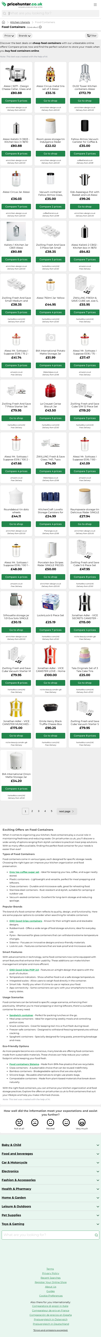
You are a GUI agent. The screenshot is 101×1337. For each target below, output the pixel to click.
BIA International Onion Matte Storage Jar (16, 776)
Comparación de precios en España (51, 1315)
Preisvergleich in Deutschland (51, 1323)
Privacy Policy (50, 1273)
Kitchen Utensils (20, 22)
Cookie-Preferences (51, 1295)
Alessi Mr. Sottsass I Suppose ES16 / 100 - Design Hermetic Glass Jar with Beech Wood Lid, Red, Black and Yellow (85, 458)
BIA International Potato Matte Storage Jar (50, 352)
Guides (50, 1291)
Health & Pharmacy (16, 1188)
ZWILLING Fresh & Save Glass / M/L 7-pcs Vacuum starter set (50, 458)
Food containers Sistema (24, 1064)
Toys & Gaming (13, 1224)
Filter (92, 35)
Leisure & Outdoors (16, 1206)
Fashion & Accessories (19, 1180)
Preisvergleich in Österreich (50, 1319)
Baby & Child (11, 1145)
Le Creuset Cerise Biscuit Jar (50, 405)
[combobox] (53, 13)
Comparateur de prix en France (50, 1310)
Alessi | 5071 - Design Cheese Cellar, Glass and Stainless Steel (16, 88)
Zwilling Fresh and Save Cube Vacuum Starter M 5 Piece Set (16, 670)
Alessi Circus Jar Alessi (16, 192)
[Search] (4, 13)
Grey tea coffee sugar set (24, 872)
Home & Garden (14, 1197)
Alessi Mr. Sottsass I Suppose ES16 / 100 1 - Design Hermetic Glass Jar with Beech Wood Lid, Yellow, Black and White (16, 564)
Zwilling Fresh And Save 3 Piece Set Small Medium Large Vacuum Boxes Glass (50, 246)
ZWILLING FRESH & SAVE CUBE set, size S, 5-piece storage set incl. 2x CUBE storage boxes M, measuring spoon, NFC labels (85, 299)
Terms (50, 1268)
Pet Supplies (11, 1215)
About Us (50, 1286)
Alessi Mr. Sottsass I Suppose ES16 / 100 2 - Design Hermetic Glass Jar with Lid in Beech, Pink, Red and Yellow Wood (16, 458)
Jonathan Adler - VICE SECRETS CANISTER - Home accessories (85, 617)
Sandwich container (21, 1015)
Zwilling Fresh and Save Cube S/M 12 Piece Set (85, 405)
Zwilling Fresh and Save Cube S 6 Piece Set (85, 564)
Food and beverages (17, 1153)
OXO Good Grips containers (25, 921)
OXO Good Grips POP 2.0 (24, 969)
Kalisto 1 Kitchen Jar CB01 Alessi (16, 246)
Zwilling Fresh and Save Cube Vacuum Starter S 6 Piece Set (85, 723)
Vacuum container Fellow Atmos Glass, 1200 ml (50, 193)
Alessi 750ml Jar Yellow (51, 297)
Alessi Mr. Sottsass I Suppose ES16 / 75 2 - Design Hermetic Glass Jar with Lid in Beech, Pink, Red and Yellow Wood (16, 352)
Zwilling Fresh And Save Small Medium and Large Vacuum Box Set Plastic (16, 299)
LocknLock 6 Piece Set (50, 615)
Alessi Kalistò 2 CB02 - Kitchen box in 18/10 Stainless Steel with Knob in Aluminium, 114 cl (85, 246)
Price (9, 35)
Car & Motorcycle (14, 1162)
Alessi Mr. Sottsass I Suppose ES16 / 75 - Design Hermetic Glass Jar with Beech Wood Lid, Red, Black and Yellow (85, 352)
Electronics (10, 1171)
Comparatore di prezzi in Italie (50, 1306)
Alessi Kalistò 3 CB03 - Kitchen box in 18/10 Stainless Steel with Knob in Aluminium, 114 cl (16, 141)
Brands (25, 35)
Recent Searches (51, 1277)
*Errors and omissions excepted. (50, 1330)
